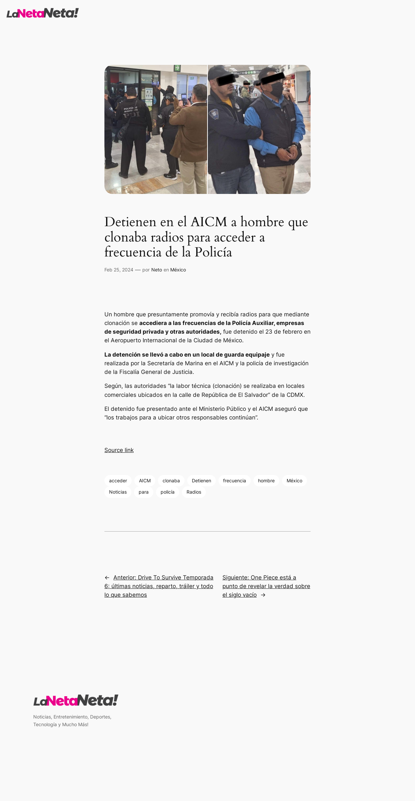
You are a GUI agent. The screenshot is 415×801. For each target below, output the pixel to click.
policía (168, 492)
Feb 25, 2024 (118, 269)
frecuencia (234, 480)
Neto (156, 269)
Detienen (201, 480)
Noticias (118, 492)
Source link (119, 450)
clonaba (171, 480)
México (178, 269)
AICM (145, 480)
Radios (194, 492)
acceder (118, 480)
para (144, 492)
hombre (266, 480)
